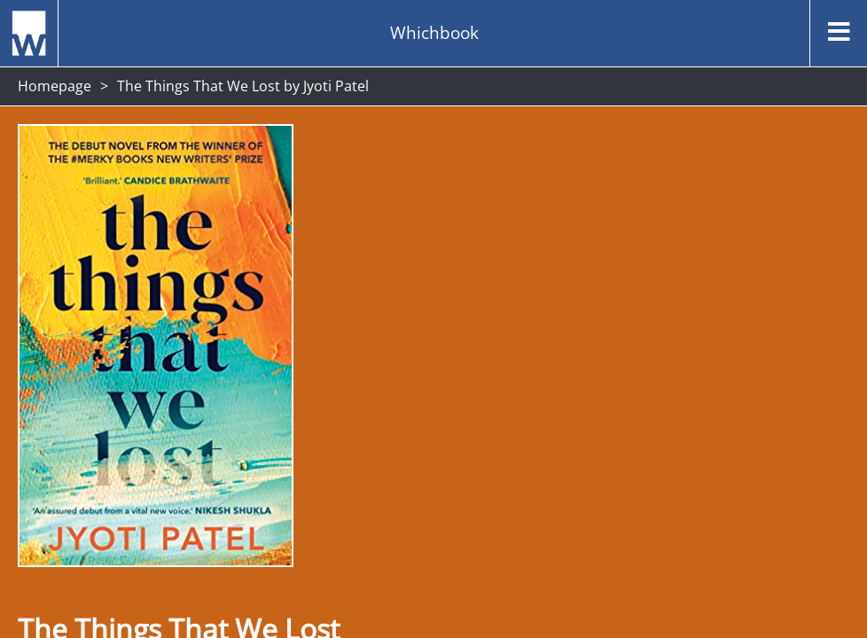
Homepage (54, 86)
